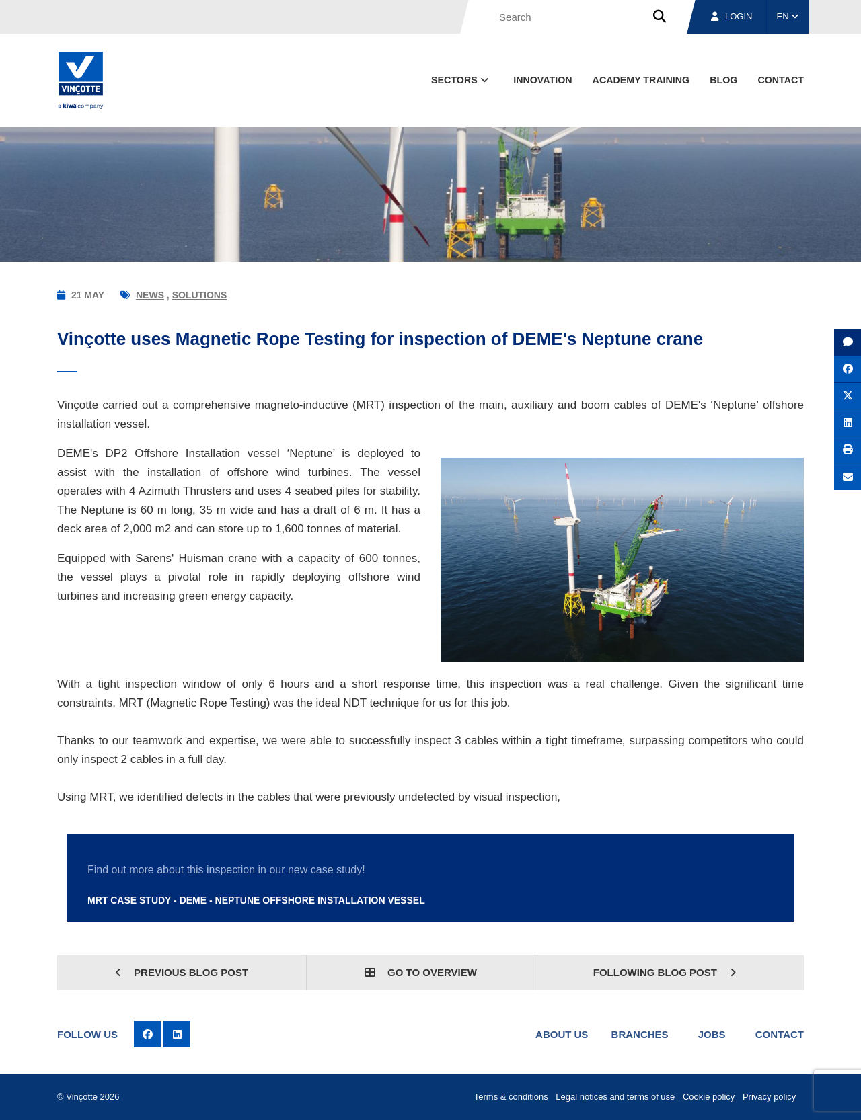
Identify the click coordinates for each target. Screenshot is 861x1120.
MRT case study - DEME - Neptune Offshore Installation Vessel (256, 900)
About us (561, 1034)
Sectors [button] (461, 80)
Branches (640, 1034)
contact (780, 80)
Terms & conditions (511, 1097)
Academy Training (641, 80)
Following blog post (664, 972)
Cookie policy (709, 1097)
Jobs (712, 1034)
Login (731, 16)
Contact (779, 1034)
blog (723, 80)
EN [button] (788, 16)
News (150, 295)
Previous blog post (181, 972)
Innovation (542, 80)
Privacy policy (769, 1097)
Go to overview (421, 972)
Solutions (199, 295)
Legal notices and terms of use (615, 1097)
